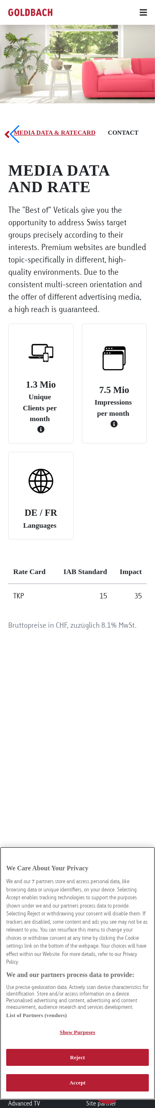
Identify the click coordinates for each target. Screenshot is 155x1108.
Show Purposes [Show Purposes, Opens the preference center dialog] (77, 1032)
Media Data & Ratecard (54, 132)
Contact (123, 132)
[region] (77, 973)
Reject (77, 1057)
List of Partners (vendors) (36, 1015)
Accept (77, 1082)
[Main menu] (123, 12)
